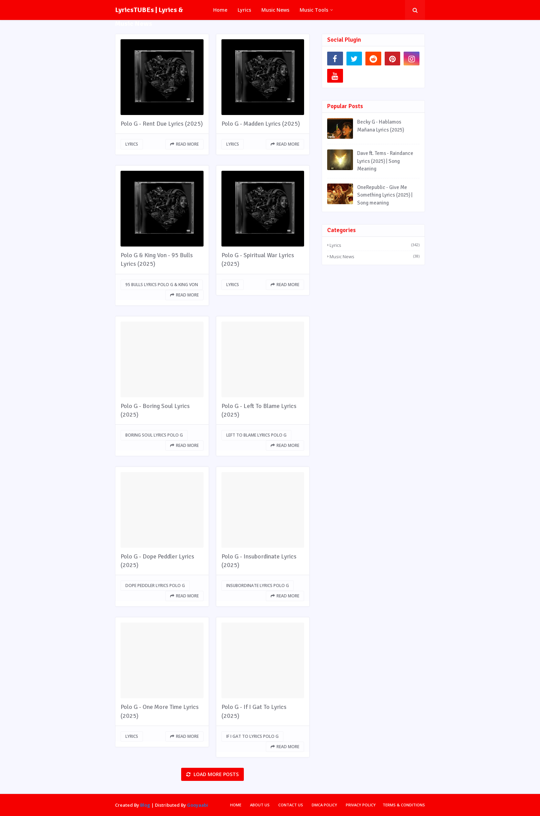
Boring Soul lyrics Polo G (154, 435)
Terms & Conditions (404, 804)
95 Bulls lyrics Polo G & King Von (161, 284)
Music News (374, 256)
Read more (187, 144)
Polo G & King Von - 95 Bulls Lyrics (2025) (157, 259)
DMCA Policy (324, 804)
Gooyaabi (197, 805)
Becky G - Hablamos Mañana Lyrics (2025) (380, 126)
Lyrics (131, 144)
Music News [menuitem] (275, 10)
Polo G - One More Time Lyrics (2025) (160, 711)
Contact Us (290, 804)
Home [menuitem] (220, 10)
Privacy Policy (361, 804)
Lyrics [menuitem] (244, 10)
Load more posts (215, 774)
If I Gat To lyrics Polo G (252, 736)
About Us (260, 804)
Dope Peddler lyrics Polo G (155, 585)
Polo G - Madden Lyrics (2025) (260, 123)
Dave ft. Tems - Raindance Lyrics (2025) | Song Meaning (385, 161)
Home (235, 804)
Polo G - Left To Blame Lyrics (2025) (259, 410)
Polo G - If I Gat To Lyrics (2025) (254, 711)
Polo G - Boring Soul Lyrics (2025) (155, 410)
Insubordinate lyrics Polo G (257, 585)
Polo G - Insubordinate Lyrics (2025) (259, 561)
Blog (145, 805)
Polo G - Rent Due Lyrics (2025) (162, 123)
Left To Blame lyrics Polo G (256, 435)
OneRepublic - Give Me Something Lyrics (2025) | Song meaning (385, 195)
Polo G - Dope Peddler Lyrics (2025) (157, 561)
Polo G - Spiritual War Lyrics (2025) (257, 259)
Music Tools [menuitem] (314, 10)
